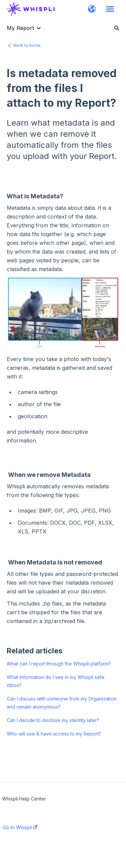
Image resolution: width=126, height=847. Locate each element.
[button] (92, 9)
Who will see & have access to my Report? (54, 734)
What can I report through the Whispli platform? (59, 663)
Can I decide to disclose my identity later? (53, 720)
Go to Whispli (20, 827)
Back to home (27, 45)
